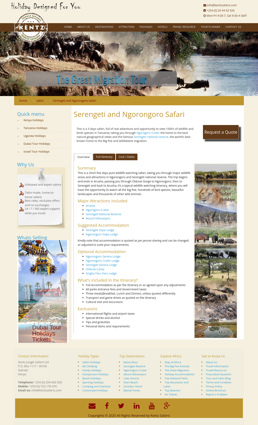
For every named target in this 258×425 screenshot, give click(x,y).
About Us (211, 362)
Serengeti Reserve (135, 366)
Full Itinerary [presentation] (104, 157)
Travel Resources (216, 370)
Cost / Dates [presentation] (127, 157)
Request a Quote (220, 132)
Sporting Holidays (93, 382)
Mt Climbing (89, 366)
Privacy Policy (214, 386)
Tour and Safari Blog (218, 378)
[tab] (83, 157)
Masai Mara (131, 362)
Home (68, 27)
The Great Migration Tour (101, 78)
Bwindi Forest (132, 390)
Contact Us (233, 27)
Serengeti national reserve (151, 137)
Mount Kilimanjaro (98, 218)
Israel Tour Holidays (37, 151)
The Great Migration (177, 370)
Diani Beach (131, 382)
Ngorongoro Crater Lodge (103, 261)
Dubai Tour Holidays (37, 144)
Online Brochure (216, 390)
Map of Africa (173, 362)
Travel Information (217, 366)
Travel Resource (184, 27)
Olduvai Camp (95, 269)
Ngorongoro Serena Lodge (103, 256)
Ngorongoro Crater (135, 370)
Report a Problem (217, 394)
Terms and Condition (219, 382)
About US (83, 27)
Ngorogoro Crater (148, 133)
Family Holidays (91, 370)
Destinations (104, 27)
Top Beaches (172, 390)
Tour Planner (210, 27)
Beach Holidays (91, 378)
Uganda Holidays (35, 136)
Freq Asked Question (218, 374)
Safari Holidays (91, 362)
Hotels (162, 27)
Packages (145, 27)
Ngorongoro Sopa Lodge (102, 234)
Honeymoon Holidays (95, 374)
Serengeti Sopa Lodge (100, 230)
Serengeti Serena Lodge (101, 265)
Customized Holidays (95, 390)
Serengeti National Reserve (103, 214)
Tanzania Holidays (35, 128)
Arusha (90, 206)
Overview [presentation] (83, 157)
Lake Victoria (131, 378)
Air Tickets (171, 394)
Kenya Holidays (34, 120)
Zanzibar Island (133, 386)
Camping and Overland (96, 386)
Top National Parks (176, 378)
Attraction (126, 27)
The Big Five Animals (177, 366)
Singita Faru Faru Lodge (101, 273)
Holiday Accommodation (180, 374)
